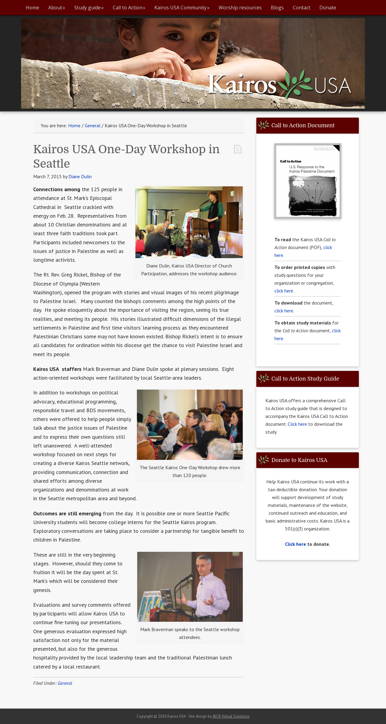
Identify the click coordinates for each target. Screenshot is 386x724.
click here (283, 291)
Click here (298, 424)
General (65, 683)
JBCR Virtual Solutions (231, 716)
